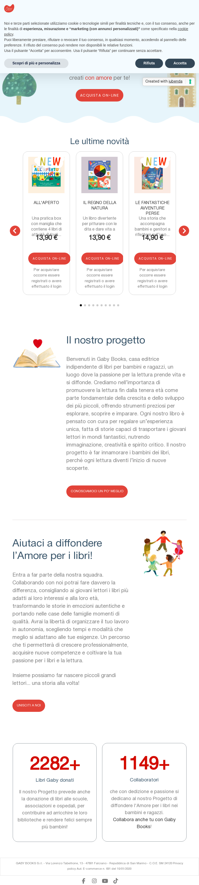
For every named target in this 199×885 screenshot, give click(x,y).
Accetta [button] (180, 63)
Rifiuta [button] (149, 63)
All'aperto (46, 203)
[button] (15, 231)
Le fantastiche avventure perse (152, 208)
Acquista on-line (99, 95)
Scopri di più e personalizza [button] (36, 63)
